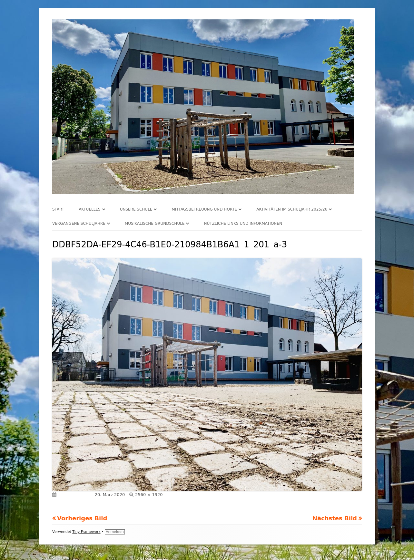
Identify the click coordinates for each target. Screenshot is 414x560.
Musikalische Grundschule (155, 223)
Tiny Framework (86, 532)
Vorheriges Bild (82, 518)
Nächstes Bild (334, 518)
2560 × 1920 (149, 494)
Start (58, 209)
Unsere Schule (136, 209)
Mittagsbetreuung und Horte (204, 209)
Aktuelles (89, 209)
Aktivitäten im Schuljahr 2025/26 (291, 209)
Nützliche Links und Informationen (243, 223)
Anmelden (115, 532)
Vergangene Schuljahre (78, 223)
